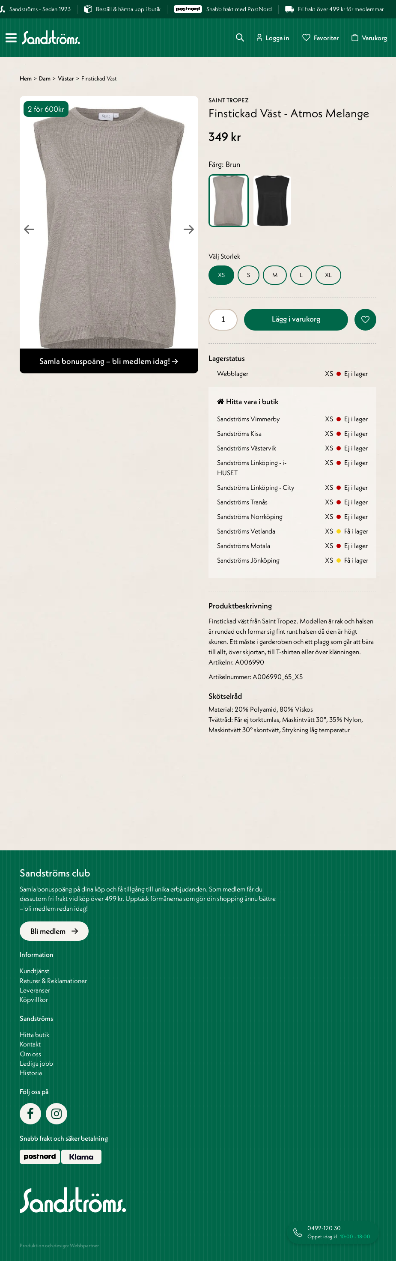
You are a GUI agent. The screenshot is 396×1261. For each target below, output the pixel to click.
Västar (66, 78)
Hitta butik (34, 1034)
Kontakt (30, 1044)
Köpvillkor (34, 999)
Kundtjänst (34, 970)
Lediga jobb (36, 1063)
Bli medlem (54, 931)
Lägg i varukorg (296, 319)
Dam (45, 78)
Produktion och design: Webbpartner (59, 1245)
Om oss (30, 1053)
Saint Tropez (228, 100)
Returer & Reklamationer (53, 980)
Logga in (273, 37)
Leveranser (35, 990)
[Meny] (11, 37)
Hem (26, 78)
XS (221, 275)
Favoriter (320, 37)
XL (328, 275)
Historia (31, 1072)
